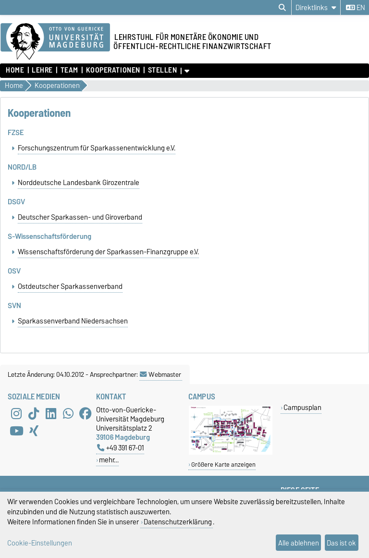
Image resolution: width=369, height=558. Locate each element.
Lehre (42, 70)
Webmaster (160, 384)
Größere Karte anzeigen (223, 474)
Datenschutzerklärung (178, 522)
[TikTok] (33, 423)
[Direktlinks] (316, 7)
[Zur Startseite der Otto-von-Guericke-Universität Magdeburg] (55, 42)
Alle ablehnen (298, 543)
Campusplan (302, 417)
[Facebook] (85, 423)
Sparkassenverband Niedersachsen (73, 330)
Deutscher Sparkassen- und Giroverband (80, 221)
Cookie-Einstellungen (39, 543)
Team (69, 70)
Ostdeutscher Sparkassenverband (70, 294)
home (15, 70)
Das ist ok (341, 543)
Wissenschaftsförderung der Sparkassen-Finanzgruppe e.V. (108, 257)
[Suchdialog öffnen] (282, 7)
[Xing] (33, 440)
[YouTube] (16, 440)
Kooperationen (113, 70)
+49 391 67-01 (120, 457)
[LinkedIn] (51, 423)
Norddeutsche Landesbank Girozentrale (78, 184)
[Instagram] (16, 423)
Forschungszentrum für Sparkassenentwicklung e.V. (96, 148)
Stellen (162, 70)
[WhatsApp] (68, 423)
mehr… (109, 469)
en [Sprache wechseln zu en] (355, 7)
